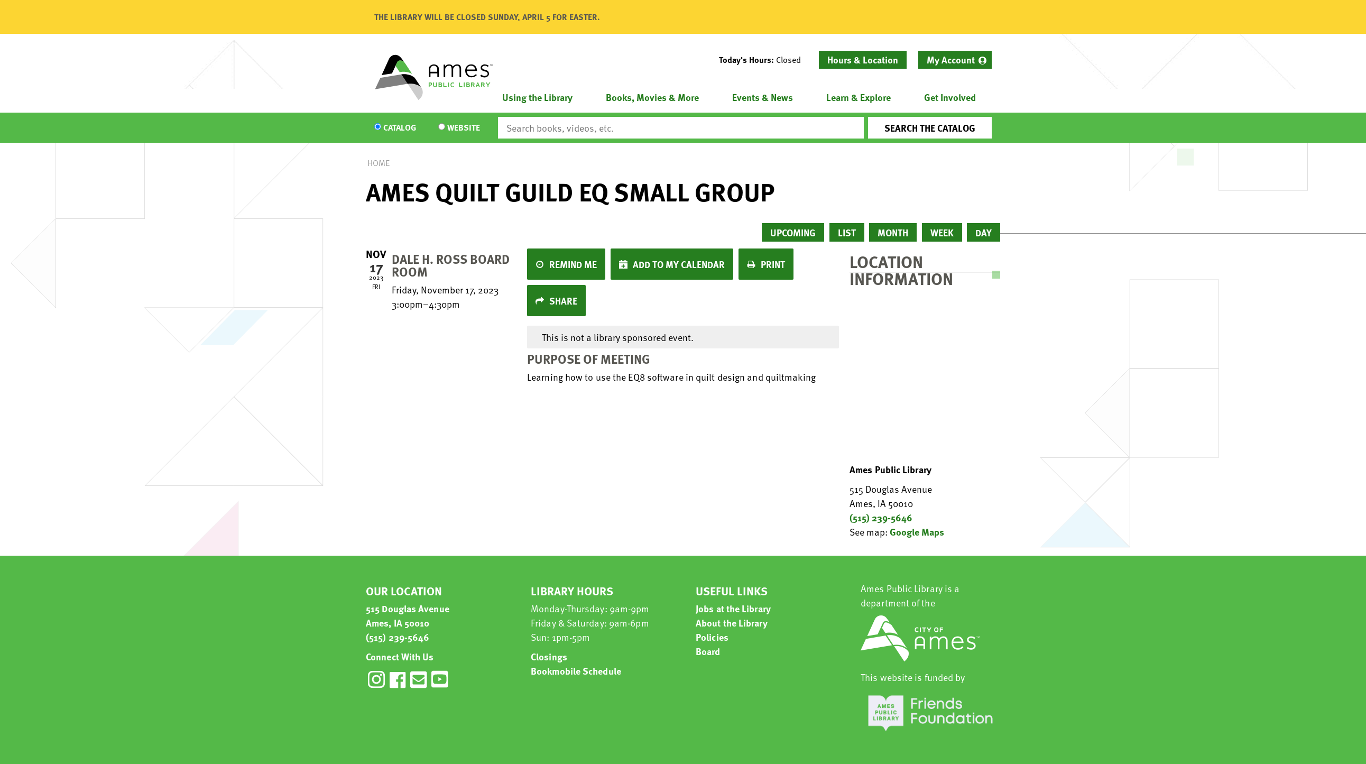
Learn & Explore (858, 97)
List (847, 232)
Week (942, 232)
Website (463, 128)
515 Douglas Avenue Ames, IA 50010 (407, 615)
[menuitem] (955, 60)
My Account (951, 59)
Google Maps (917, 531)
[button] (764, 60)
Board (708, 651)
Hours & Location (862, 59)
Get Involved (950, 97)
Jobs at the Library (733, 608)
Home (378, 163)
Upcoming (793, 232)
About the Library (732, 622)
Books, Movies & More (652, 97)
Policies (712, 637)
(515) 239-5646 (881, 517)
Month (893, 232)
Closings (549, 656)
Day (983, 232)
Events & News (762, 97)
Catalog (399, 128)
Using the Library (537, 97)
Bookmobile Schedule (576, 671)
